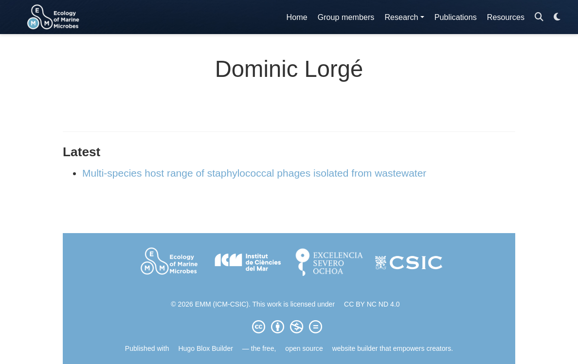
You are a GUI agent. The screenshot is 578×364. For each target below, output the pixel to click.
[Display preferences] (557, 17)
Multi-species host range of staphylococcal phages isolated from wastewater (254, 173)
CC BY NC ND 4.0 (372, 304)
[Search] (539, 17)
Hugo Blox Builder (205, 348)
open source (304, 348)
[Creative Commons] (289, 326)
